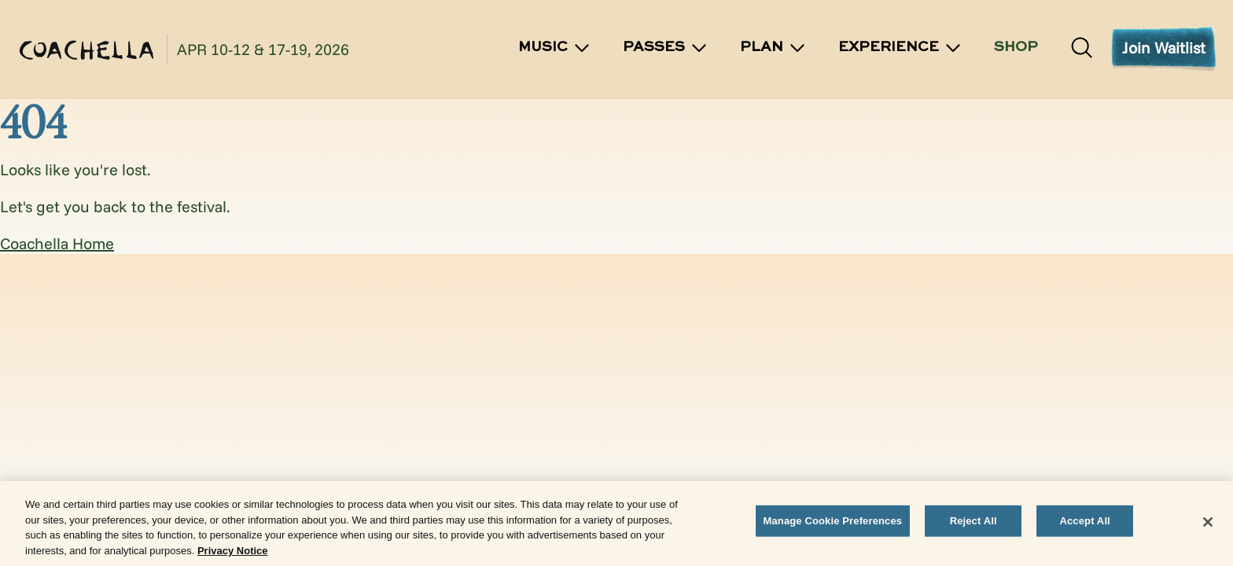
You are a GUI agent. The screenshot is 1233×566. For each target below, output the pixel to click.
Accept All (1084, 523)
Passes (666, 47)
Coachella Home (57, 243)
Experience (900, 47)
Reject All (973, 523)
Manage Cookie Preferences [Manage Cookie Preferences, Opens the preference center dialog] (833, 523)
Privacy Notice (232, 552)
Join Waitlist (1163, 47)
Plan (773, 47)
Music (554, 47)
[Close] (1208, 524)
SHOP (1016, 47)
